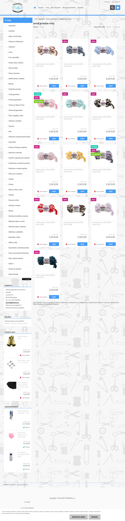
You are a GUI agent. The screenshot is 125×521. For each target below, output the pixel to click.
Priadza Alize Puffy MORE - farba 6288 (74, 223)
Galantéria (42, 19)
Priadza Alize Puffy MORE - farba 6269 (74, 118)
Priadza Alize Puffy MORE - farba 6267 (46, 118)
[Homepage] (34, 7)
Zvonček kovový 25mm (22, 337)
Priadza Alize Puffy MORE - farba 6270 (102, 118)
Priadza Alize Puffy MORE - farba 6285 (102, 171)
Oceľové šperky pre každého (14, 321)
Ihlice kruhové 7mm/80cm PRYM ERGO (23, 454)
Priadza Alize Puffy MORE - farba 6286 (46, 223)
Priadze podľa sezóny (65, 19)
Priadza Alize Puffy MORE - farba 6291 (102, 223)
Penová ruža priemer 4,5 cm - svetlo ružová (23, 435)
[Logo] (17, 7)
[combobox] (109, 27)
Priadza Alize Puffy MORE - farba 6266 (102, 65)
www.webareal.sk (22, 484)
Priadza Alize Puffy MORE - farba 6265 (74, 65)
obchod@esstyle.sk (12, 302)
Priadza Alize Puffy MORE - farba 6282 (74, 171)
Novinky (41, 7)
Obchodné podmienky (69, 7)
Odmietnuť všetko (78, 517)
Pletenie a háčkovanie (52, 19)
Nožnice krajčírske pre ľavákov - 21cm (23, 412)
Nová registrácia (116, 2)
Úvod (35, 19)
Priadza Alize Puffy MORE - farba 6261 (46, 65)
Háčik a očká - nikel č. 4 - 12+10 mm (23, 361)
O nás (47, 7)
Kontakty (80, 7)
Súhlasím (94, 517)
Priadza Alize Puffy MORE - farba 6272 (46, 171)
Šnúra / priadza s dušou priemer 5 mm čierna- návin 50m (23, 386)
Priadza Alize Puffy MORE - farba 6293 (46, 276)
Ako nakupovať (55, 7)
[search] (112, 7)
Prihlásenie (107, 2)
